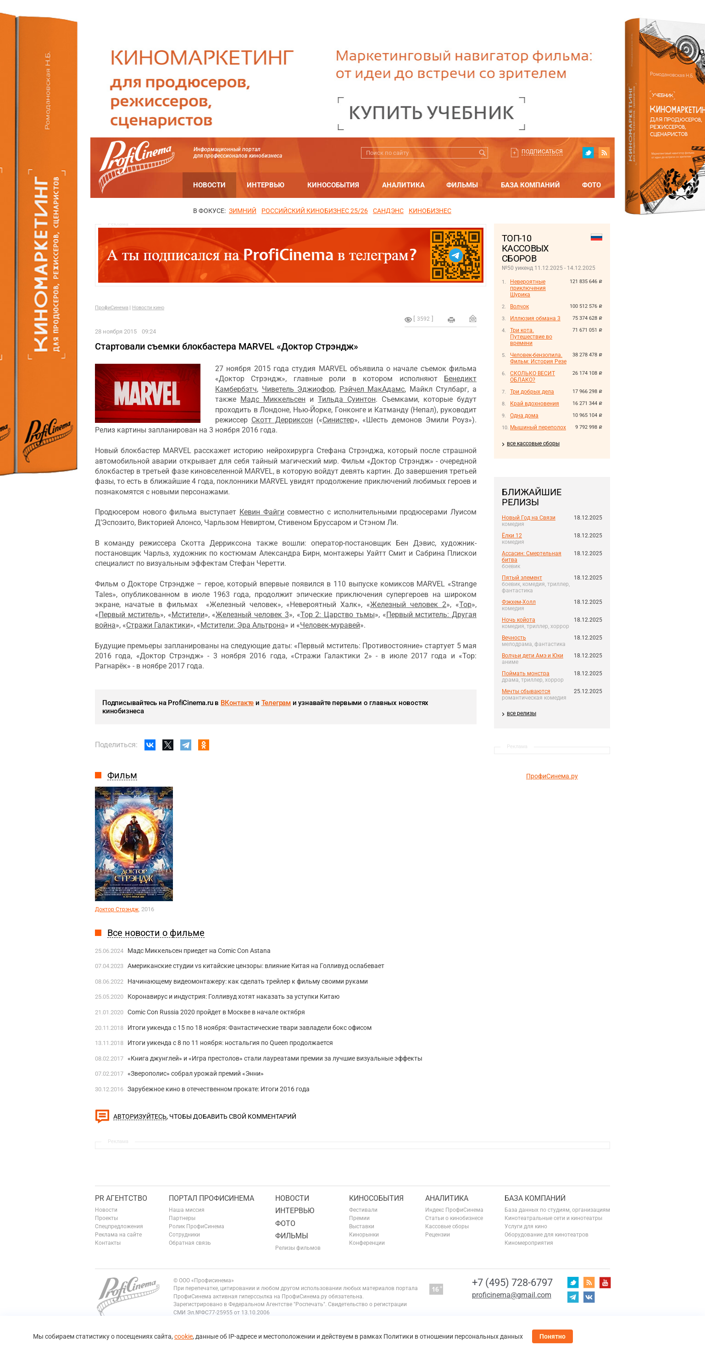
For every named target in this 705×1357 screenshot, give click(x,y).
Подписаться (542, 151)
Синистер (338, 420)
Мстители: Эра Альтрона (242, 625)
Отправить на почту (473, 318)
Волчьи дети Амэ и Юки (532, 655)
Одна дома (524, 415)
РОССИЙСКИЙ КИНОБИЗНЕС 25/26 (314, 210)
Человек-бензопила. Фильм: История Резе (538, 358)
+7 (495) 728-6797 (512, 1282)
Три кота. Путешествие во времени (531, 336)
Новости (209, 185)
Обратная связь (190, 1243)
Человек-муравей (330, 625)
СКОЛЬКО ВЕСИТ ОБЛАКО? (532, 376)
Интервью (265, 185)
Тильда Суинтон (347, 399)
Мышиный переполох (538, 427)
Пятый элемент (522, 578)
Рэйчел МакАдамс (372, 389)
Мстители (188, 614)
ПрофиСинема (111, 308)
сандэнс (388, 210)
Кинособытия (333, 185)
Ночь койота (518, 620)
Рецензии (437, 1234)
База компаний (530, 185)
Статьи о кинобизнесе (454, 1218)
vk (589, 1297)
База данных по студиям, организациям (557, 1210)
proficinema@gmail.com (511, 1295)
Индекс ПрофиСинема (454, 1210)
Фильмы (462, 185)
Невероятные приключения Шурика (528, 288)
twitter (588, 152)
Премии (359, 1218)
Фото (591, 185)
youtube (605, 1282)
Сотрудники (184, 1234)
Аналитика (403, 185)
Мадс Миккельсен (272, 399)
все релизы (521, 713)
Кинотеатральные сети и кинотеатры (553, 1218)
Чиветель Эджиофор (298, 389)
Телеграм (276, 703)
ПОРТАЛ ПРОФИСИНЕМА (211, 1198)
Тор (465, 604)
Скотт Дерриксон (282, 420)
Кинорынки (364, 1234)
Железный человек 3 (252, 614)
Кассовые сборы (447, 1226)
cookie (183, 1336)
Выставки (361, 1226)
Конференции (367, 1243)
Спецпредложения (119, 1226)
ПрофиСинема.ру (552, 776)
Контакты (108, 1243)
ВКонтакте (237, 703)
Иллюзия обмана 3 (535, 318)
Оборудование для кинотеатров (546, 1234)
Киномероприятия (529, 1243)
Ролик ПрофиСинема (196, 1226)
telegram (573, 1297)
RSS (604, 152)
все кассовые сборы (533, 443)
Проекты (106, 1218)
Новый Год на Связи (528, 517)
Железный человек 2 (408, 604)
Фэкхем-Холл (519, 602)
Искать (482, 153)
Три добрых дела (532, 391)
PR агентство (121, 1198)
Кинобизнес (430, 210)
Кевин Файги (261, 512)
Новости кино (148, 308)
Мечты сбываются (526, 691)
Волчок (519, 306)
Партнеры (182, 1218)
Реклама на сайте (118, 1234)
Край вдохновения (534, 403)
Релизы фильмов (298, 1248)
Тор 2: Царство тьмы (337, 614)
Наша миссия (187, 1210)
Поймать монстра (526, 673)
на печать (451, 319)
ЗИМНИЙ (242, 210)
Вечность (514, 638)
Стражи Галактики (158, 625)
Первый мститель (129, 614)
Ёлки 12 (512, 535)
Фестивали (363, 1210)
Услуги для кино (526, 1226)
